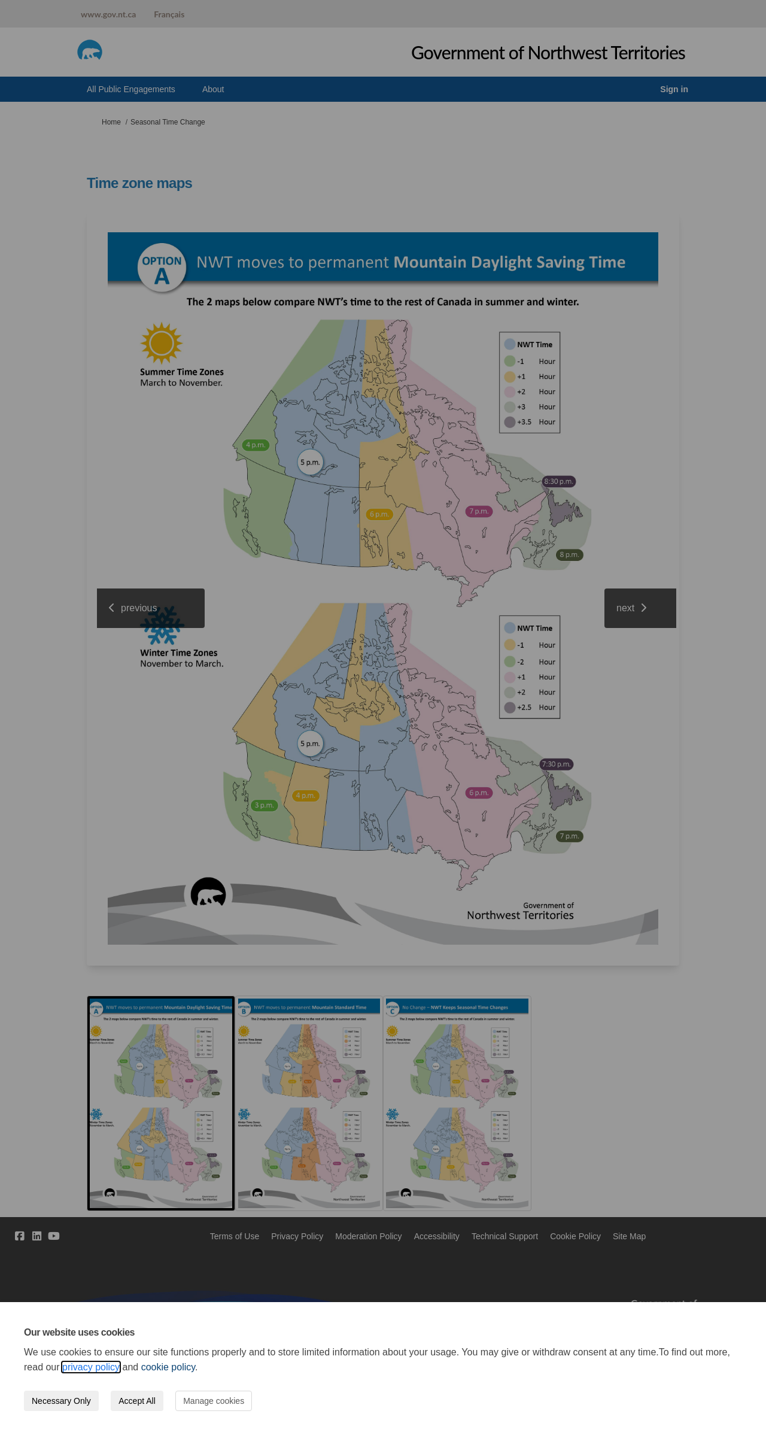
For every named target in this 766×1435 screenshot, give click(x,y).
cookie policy (168, 1367)
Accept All (136, 1401)
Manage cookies (213, 1401)
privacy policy (91, 1367)
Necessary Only (61, 1401)
